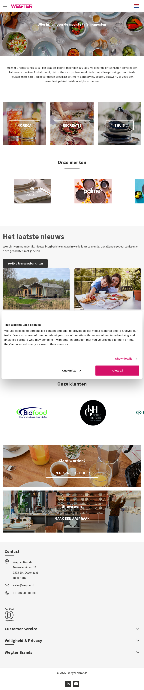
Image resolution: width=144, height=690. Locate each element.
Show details (124, 358)
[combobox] (136, 6)
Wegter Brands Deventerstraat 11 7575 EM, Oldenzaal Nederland (25, 569)
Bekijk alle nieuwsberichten (25, 263)
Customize (71, 370)
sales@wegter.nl (23, 585)
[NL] (136, 6)
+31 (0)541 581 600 (24, 593)
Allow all (117, 370)
